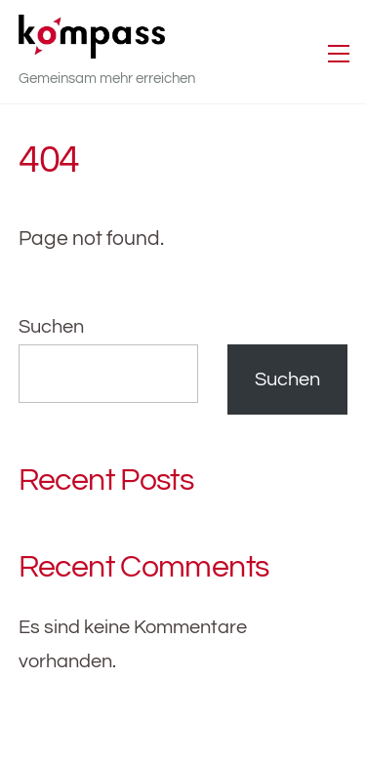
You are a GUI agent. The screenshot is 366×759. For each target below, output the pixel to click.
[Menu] (338, 51)
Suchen (51, 327)
